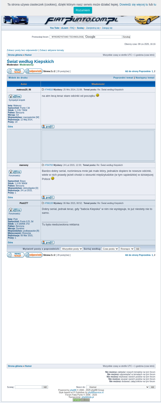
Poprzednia (145, 71)
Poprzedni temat (123, 78)
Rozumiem (83, 10)
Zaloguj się (107, 28)
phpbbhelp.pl (88, 397)
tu (155, 4)
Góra (10, 126)
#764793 (49, 165)
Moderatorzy (27, 64)
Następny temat (145, 78)
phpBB (73, 390)
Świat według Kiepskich (30, 61)
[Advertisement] (72, 138)
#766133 (49, 203)
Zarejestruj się (93, 28)
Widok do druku (18, 78)
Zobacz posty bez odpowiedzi (22, 50)
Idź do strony (131, 71)
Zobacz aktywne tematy (51, 50)
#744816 (49, 89)
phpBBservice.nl (95, 392)
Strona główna (15, 55)
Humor (28, 55)
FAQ (72, 28)
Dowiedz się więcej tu (134, 4)
